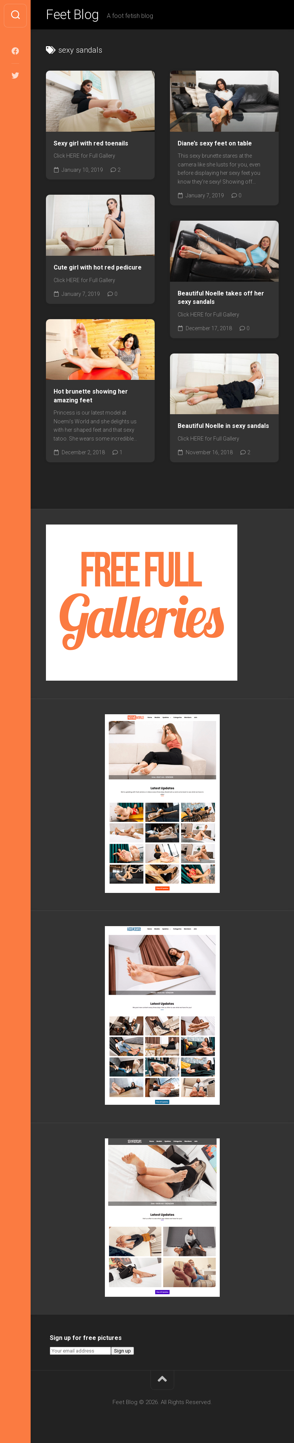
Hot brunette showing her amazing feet (91, 398)
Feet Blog (74, 16)
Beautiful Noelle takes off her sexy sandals (221, 299)
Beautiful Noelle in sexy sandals (223, 427)
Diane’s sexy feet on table (215, 144)
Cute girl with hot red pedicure (98, 269)
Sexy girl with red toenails (91, 144)
